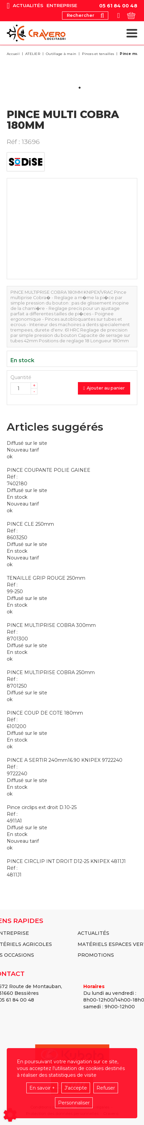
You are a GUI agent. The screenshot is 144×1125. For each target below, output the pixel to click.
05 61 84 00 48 (118, 6)
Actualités (28, 5)
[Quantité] (23, 388)
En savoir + (42, 1088)
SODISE (25, 161)
